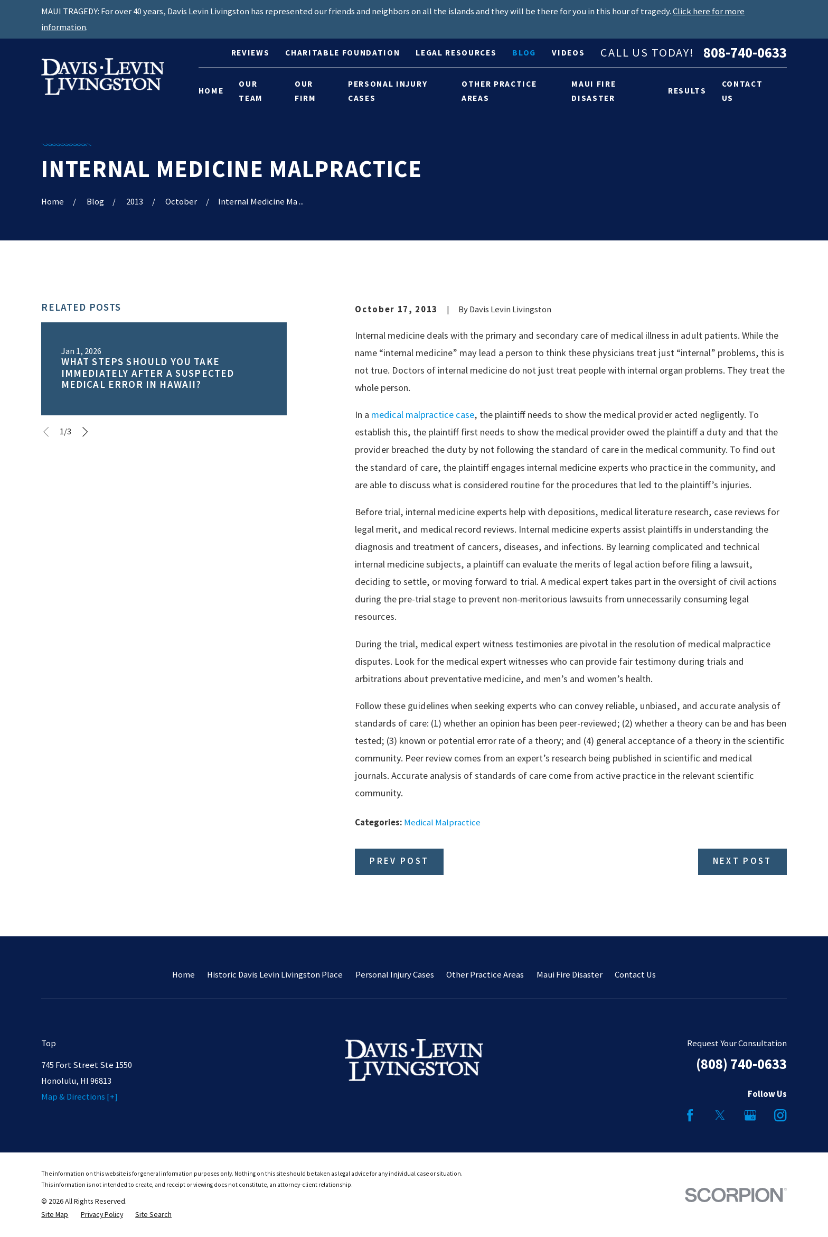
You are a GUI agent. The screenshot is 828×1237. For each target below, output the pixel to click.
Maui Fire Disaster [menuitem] (593, 91)
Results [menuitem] (687, 91)
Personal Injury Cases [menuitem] (387, 91)
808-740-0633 (745, 53)
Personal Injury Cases (394, 974)
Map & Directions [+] (79, 1096)
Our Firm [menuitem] (305, 91)
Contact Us (635, 974)
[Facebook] (690, 1115)
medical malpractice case (422, 414)
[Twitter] (720, 1115)
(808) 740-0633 (741, 1064)
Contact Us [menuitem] (742, 91)
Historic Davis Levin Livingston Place (275, 974)
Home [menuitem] (211, 91)
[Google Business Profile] (750, 1115)
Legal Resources (456, 53)
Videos (568, 53)
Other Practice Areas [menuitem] (499, 91)
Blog (524, 53)
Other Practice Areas (485, 974)
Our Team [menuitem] (251, 91)
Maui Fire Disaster (570, 974)
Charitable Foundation (342, 53)
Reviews (250, 53)
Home (183, 974)
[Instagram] (780, 1115)
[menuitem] (54, 1214)
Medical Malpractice (442, 822)
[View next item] (85, 431)
